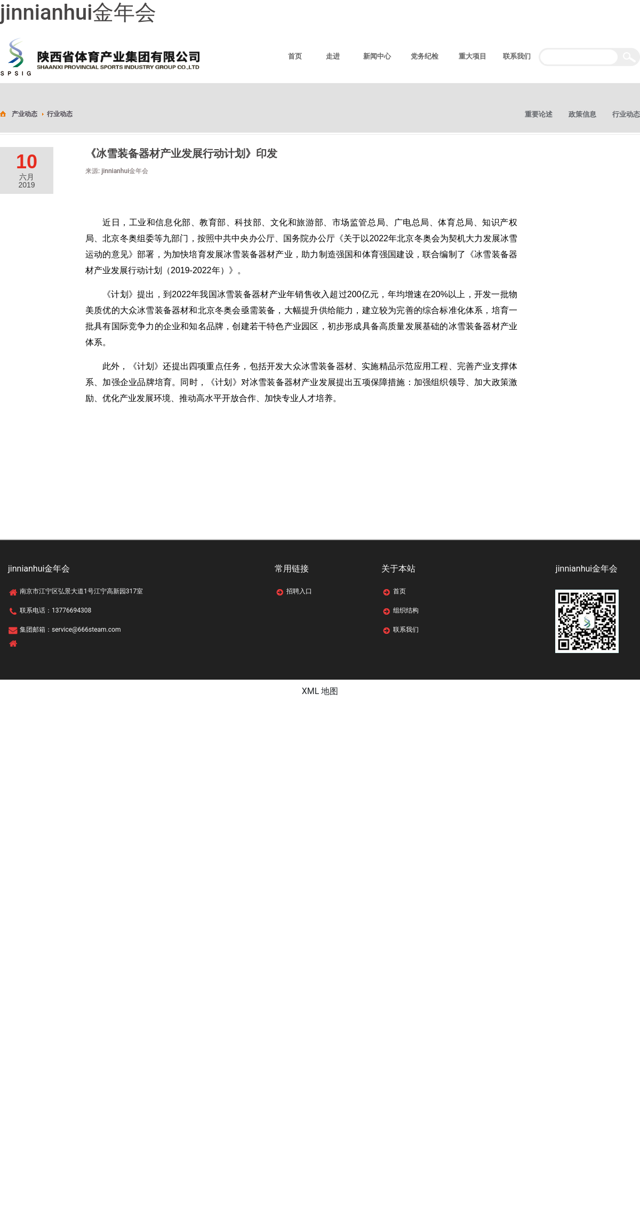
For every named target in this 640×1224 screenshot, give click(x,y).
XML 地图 (320, 691)
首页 (399, 591)
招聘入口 (299, 591)
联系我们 (406, 629)
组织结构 (406, 610)
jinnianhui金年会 (78, 12)
